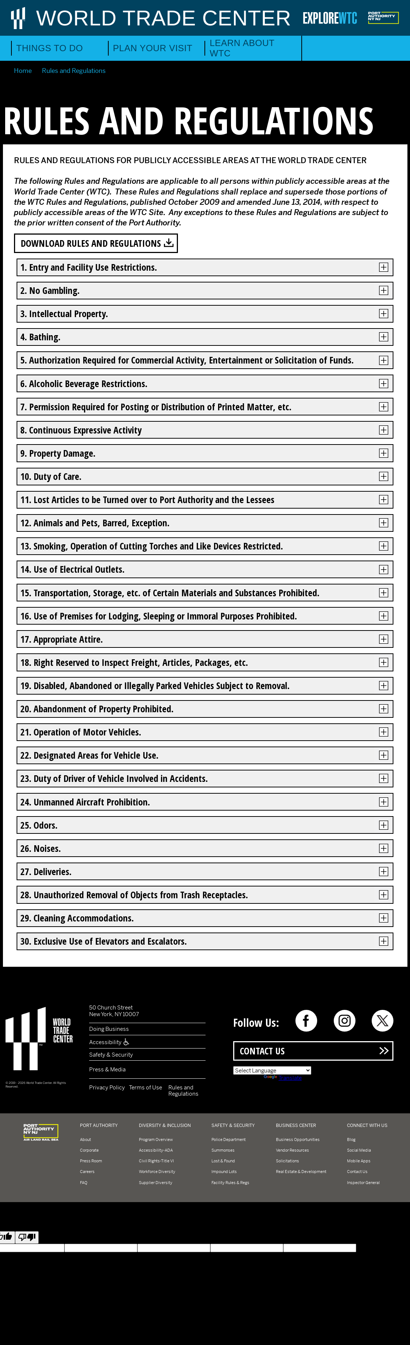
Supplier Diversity (155, 1182)
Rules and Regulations (183, 1090)
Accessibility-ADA (156, 1150)
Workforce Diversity (157, 1171)
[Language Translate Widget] (272, 1070)
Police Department (228, 1139)
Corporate (89, 1150)
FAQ (83, 1182)
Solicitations (287, 1160)
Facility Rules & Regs (230, 1182)
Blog (351, 1139)
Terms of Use (145, 1087)
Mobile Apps (359, 1160)
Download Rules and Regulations (91, 243)
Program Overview (156, 1139)
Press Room (91, 1160)
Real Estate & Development (301, 1171)
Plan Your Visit (153, 48)
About (85, 1139)
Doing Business (109, 1028)
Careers (87, 1171)
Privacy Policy (107, 1087)
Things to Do (49, 48)
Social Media (359, 1150)
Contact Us (262, 1050)
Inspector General (363, 1182)
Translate (283, 1077)
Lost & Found (223, 1160)
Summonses (223, 1150)
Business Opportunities (298, 1139)
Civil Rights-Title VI (156, 1160)
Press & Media (107, 1069)
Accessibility (109, 1042)
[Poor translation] (27, 1237)
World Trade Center (163, 18)
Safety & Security (111, 1054)
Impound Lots (224, 1171)
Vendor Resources (292, 1150)
